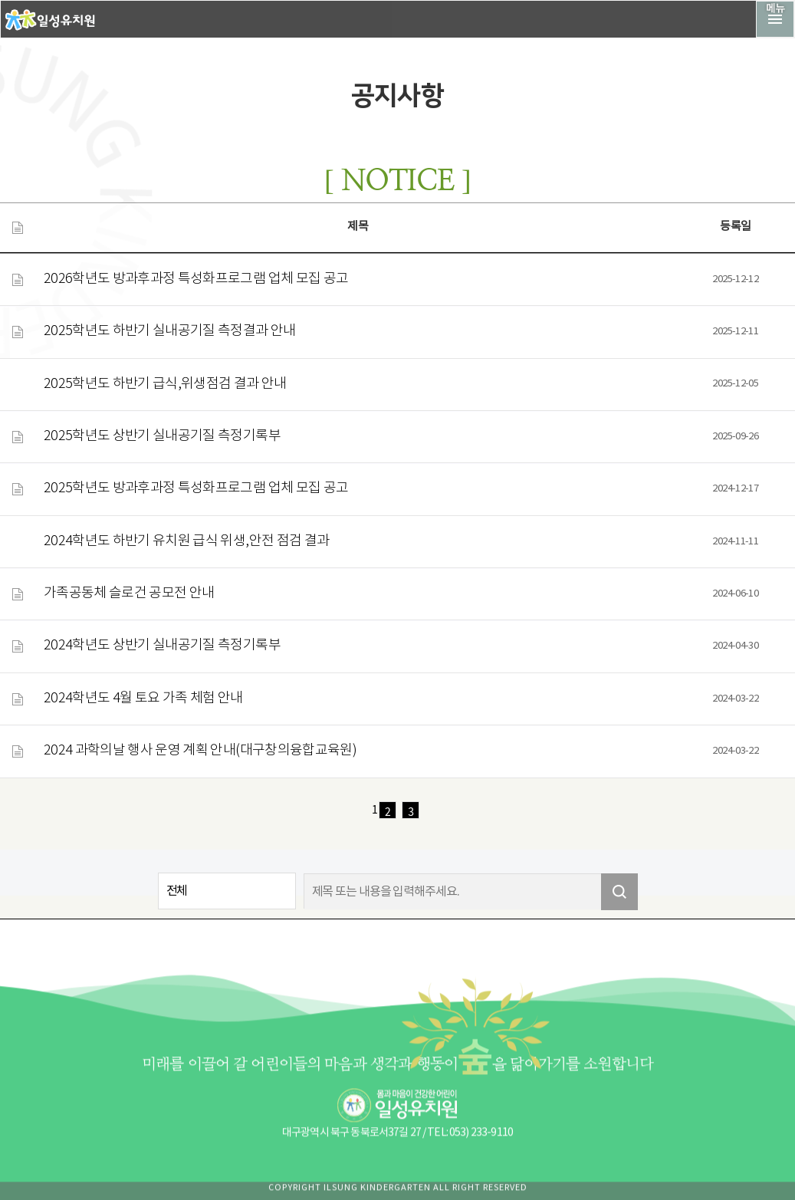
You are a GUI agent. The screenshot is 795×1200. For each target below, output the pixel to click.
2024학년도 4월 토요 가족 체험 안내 (143, 698)
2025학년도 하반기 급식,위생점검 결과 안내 (165, 384)
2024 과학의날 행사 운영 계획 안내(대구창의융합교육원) (200, 750)
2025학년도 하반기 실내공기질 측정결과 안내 (170, 331)
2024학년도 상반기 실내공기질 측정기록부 (162, 645)
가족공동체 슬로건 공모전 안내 (129, 593)
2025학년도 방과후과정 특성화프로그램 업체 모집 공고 (196, 488)
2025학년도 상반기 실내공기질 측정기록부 (162, 436)
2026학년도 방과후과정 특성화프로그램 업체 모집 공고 (196, 279)
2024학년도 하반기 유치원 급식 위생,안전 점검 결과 (187, 541)
